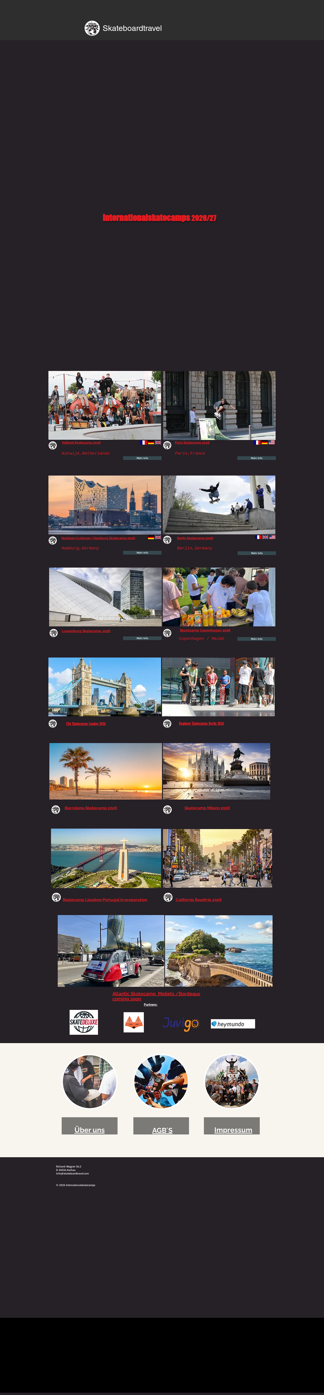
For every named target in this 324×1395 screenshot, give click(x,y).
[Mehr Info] (142, 458)
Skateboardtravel (132, 28)
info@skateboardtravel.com (72, 1173)
